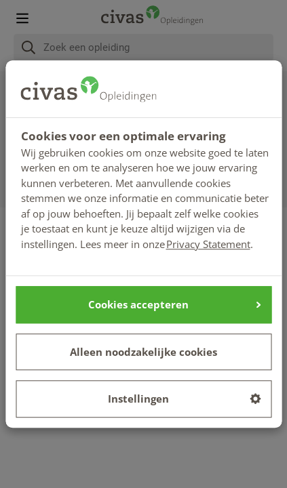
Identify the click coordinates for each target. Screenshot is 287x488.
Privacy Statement (208, 244)
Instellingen (184, 398)
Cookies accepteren (174, 304)
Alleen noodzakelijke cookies (143, 352)
